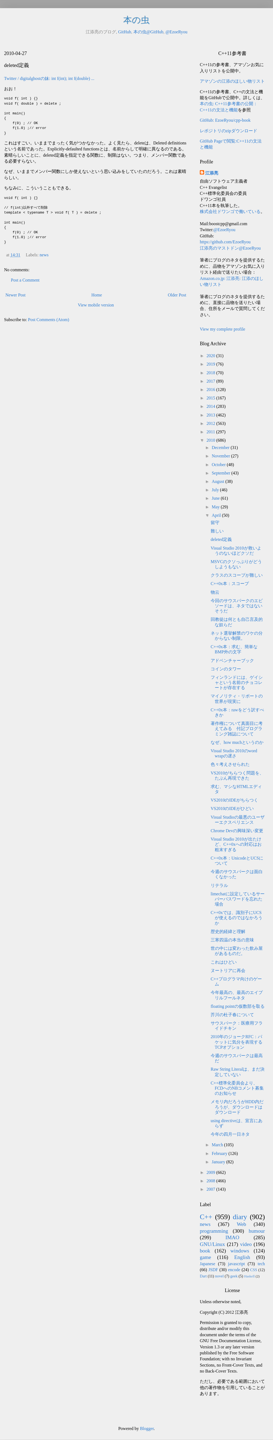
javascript (236, 1263)
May (216, 507)
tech (261, 1263)
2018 (211, 372)
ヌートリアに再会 (228, 970)
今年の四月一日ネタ (230, 1134)
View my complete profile (222, 329)
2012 (211, 423)
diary (240, 1217)
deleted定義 (221, 539)
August (218, 481)
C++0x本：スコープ (230, 583)
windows (239, 1251)
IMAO (232, 1237)
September (221, 473)
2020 (211, 355)
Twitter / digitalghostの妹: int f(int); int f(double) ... (49, 78)
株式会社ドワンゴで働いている (230, 211)
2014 (211, 406)
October (219, 464)
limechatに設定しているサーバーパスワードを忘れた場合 (238, 899)
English (242, 1257)
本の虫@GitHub (148, 32)
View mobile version (96, 305)
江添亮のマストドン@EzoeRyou (230, 248)
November (221, 456)
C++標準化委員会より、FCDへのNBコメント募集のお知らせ (237, 1088)
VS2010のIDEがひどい (232, 808)
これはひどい (224, 962)
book (205, 1251)
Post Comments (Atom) (48, 319)
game (205, 1257)
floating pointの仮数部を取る (238, 1006)
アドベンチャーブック (232, 660)
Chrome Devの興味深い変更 (237, 830)
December (221, 447)
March (218, 1144)
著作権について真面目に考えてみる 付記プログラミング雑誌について (237, 728)
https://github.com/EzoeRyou (225, 242)
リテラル (219, 885)
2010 (211, 440)
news (44, 255)
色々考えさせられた (230, 764)
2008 (211, 1181)
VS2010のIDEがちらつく (234, 800)
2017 (211, 381)
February (220, 1153)
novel (219, 1276)
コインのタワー (226, 669)
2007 (211, 1189)
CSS (253, 1270)
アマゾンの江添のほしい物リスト (232, 81)
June (216, 498)
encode (234, 1269)
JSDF (213, 1269)
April (217, 515)
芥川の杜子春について (232, 1014)
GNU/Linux (212, 1244)
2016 (211, 389)
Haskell (249, 1276)
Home (96, 295)
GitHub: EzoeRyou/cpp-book (225, 120)
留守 (215, 522)
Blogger (147, 1428)
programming (214, 1231)
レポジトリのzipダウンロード (228, 130)
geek (233, 1276)
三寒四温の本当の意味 (232, 940)
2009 (211, 1172)
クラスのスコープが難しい (237, 575)
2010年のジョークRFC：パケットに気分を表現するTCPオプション (236, 1041)
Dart (203, 1276)
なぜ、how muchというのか (237, 742)
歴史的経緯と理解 (228, 931)
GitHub (124, 32)
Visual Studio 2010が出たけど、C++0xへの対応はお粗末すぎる (236, 844)
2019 (211, 364)
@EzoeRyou (176, 32)
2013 (211, 415)
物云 (215, 592)
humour (257, 1231)
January (219, 1162)
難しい (217, 531)
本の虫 (136, 20)
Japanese (207, 1263)
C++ (206, 1217)
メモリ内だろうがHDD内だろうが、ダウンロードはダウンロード (237, 1106)
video (246, 1244)
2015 (211, 398)
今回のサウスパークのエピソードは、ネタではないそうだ (237, 605)
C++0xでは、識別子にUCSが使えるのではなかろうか (236, 917)
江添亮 (211, 173)
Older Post (177, 295)
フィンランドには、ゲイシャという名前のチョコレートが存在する (237, 682)
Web (241, 1224)
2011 (211, 432)
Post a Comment (25, 280)
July (216, 489)
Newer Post (15, 295)
